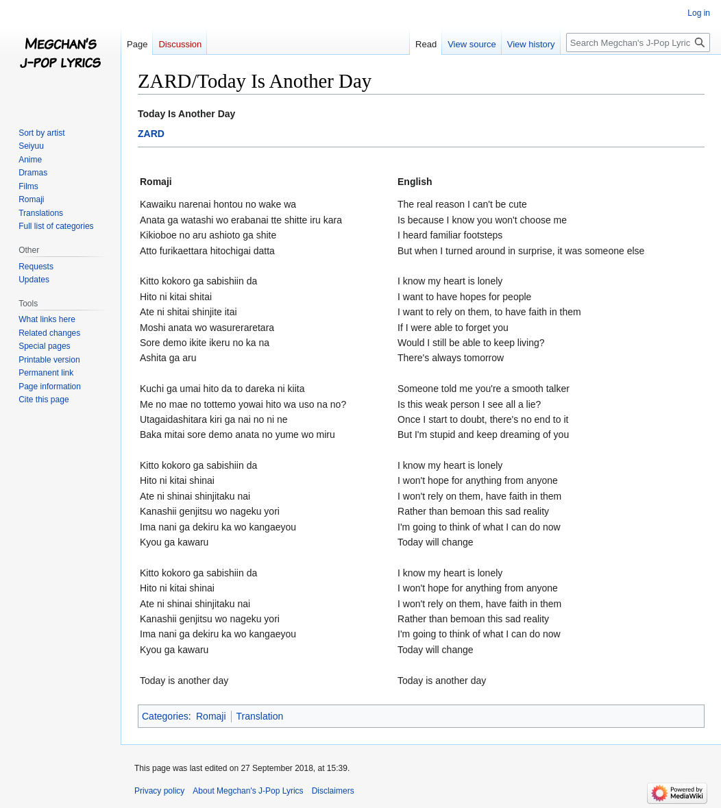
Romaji (211, 716)
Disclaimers (333, 791)
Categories (165, 716)
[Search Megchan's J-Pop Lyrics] (638, 42)
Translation (260, 716)
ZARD (151, 133)
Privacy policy (159, 791)
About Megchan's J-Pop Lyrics (248, 791)
